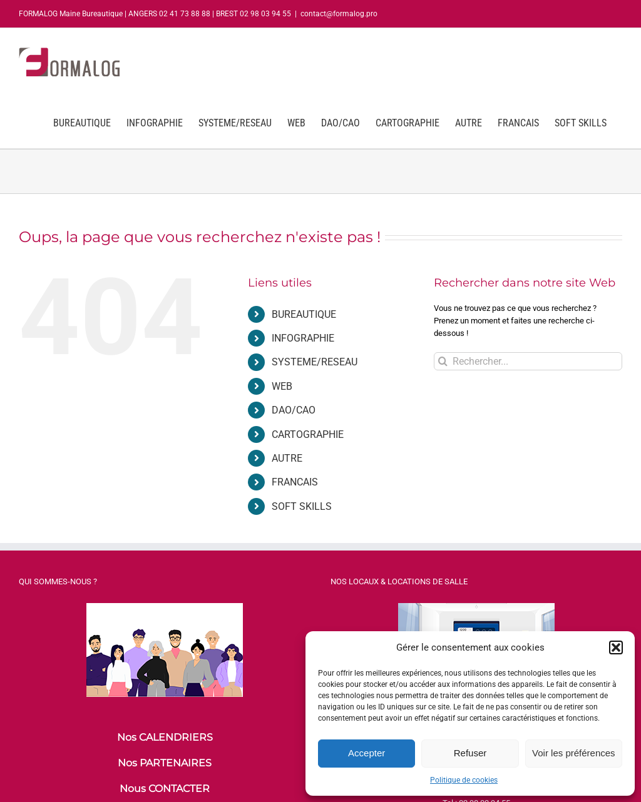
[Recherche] (443, 361)
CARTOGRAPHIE (308, 434)
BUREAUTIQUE (304, 314)
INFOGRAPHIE (303, 338)
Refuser (470, 753)
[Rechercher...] (528, 361)
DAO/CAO (293, 410)
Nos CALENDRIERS (165, 737)
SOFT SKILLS (302, 506)
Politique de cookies (464, 780)
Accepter (366, 753)
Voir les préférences (573, 753)
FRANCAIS (295, 482)
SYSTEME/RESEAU (314, 362)
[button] (616, 647)
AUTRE (287, 458)
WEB (282, 386)
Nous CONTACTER (165, 788)
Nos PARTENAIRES (165, 763)
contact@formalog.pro (338, 13)
